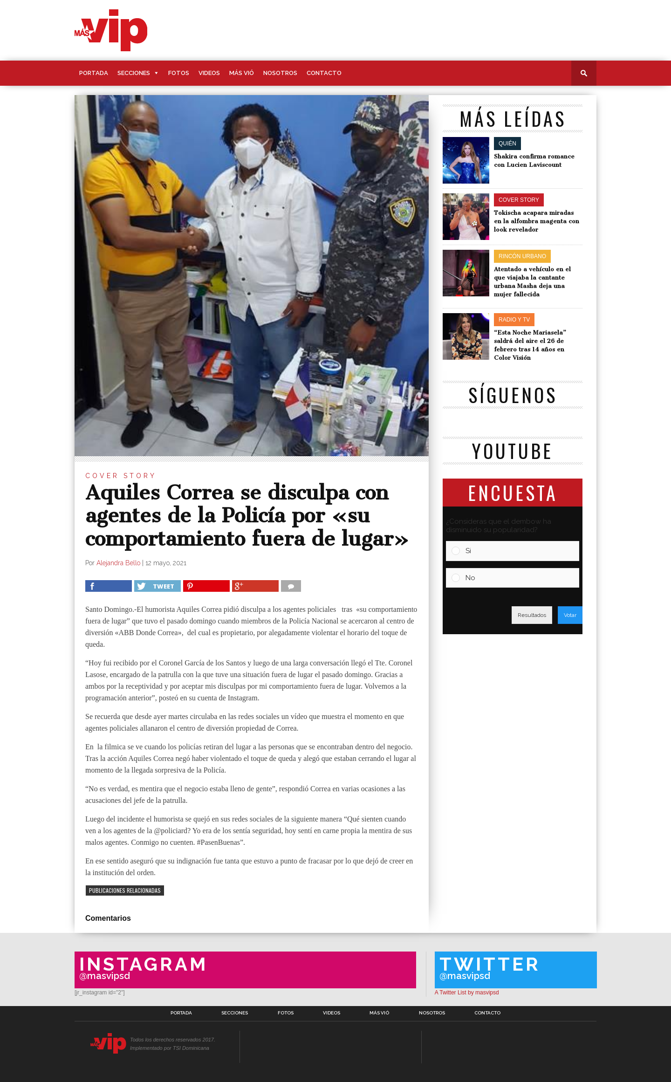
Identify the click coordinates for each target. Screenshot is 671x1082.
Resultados (532, 615)
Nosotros (280, 72)
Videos (209, 72)
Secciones (133, 72)
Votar (570, 615)
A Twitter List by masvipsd (467, 992)
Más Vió (241, 72)
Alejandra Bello (118, 563)
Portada (93, 72)
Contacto (324, 72)
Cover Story (121, 475)
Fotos (178, 72)
